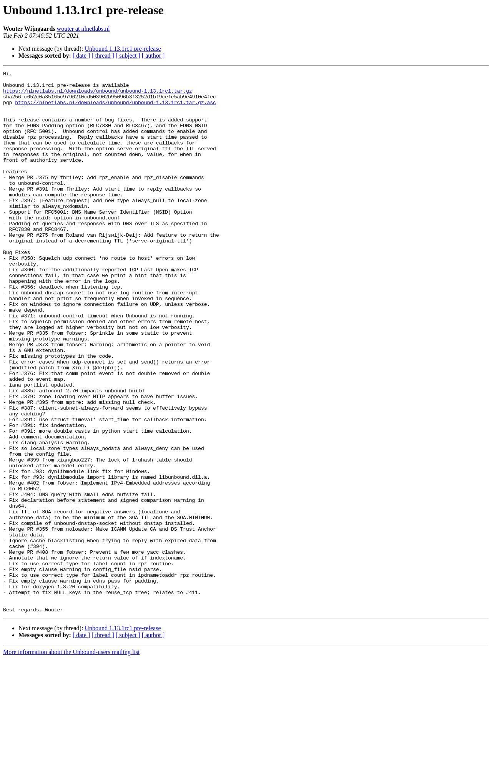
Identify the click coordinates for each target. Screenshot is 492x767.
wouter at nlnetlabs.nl (83, 28)
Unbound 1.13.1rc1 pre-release (123, 48)
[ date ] (81, 55)
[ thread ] (102, 55)
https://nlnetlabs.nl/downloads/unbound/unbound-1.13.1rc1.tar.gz (97, 95)
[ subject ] (128, 55)
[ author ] (153, 55)
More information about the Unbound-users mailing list (71, 760)
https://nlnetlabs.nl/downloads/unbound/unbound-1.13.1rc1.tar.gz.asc (115, 109)
